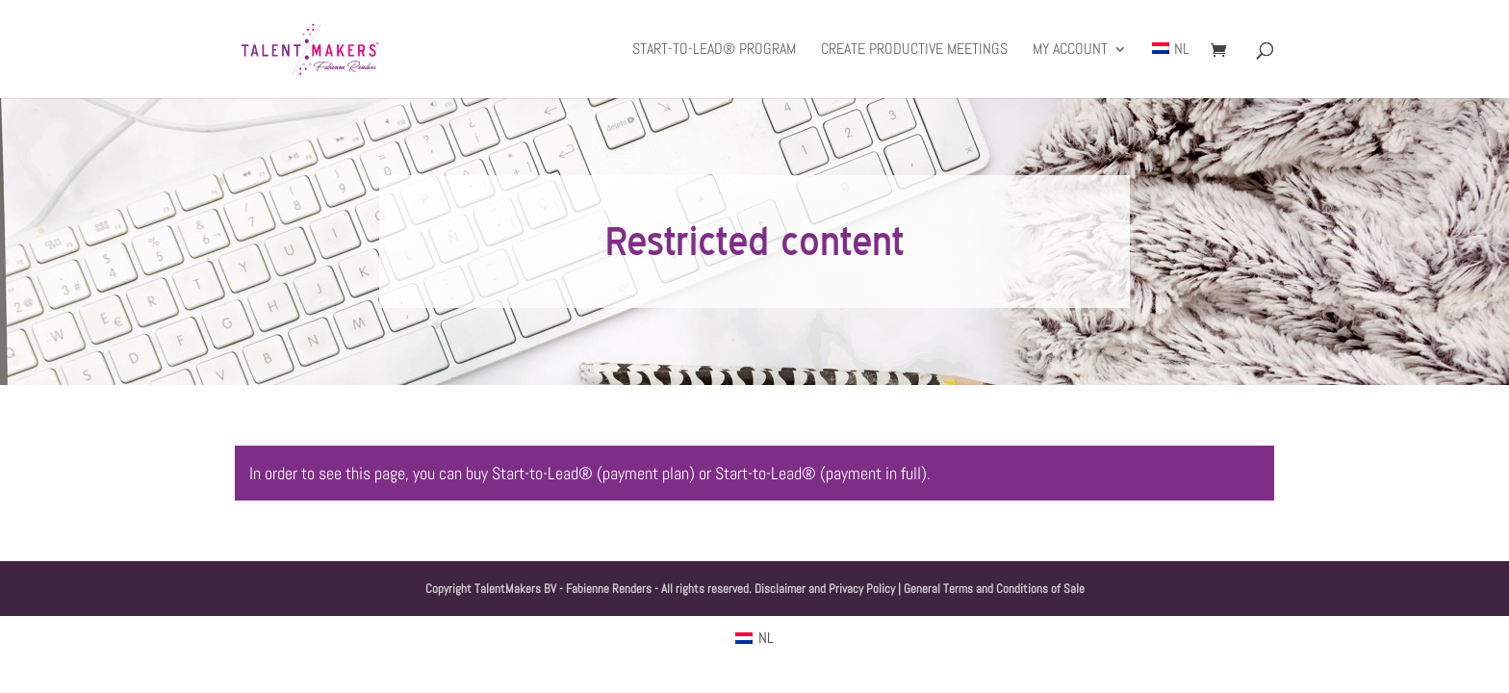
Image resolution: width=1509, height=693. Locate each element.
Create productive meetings (914, 50)
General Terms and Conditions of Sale (994, 588)
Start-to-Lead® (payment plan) (593, 473)
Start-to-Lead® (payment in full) (821, 473)
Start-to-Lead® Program (714, 50)
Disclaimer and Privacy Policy (824, 588)
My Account (1070, 50)
